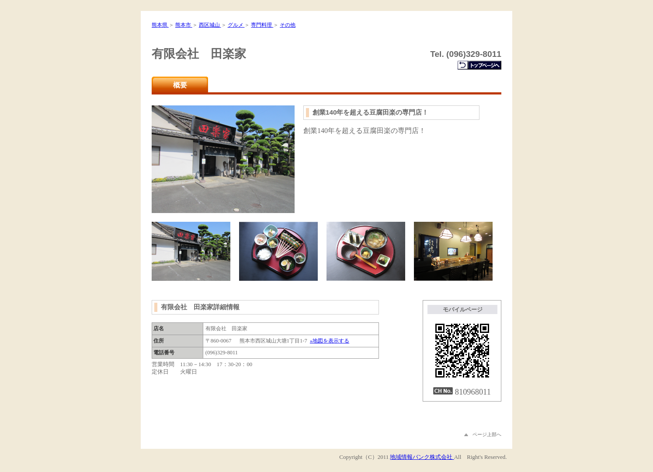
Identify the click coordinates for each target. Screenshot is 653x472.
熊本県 (160, 25)
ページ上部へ (482, 434)
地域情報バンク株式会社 (422, 457)
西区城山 (210, 25)
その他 (287, 25)
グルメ (236, 25)
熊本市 (183, 25)
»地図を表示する (329, 341)
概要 (180, 85)
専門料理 (262, 25)
